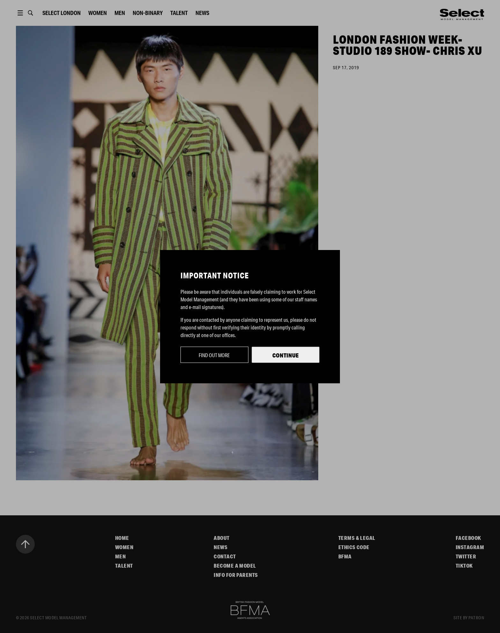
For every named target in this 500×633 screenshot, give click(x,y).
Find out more (214, 355)
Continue (285, 355)
